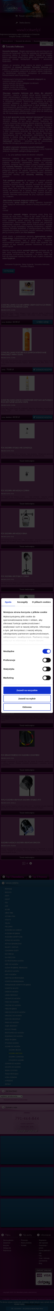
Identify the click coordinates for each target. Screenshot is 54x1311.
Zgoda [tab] (8, 602)
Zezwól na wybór (27, 698)
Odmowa (27, 707)
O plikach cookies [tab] (41, 602)
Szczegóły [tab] (22, 602)
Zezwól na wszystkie (27, 690)
